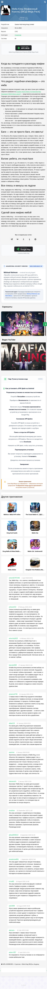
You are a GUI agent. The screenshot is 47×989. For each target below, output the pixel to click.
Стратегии (18, 35)
